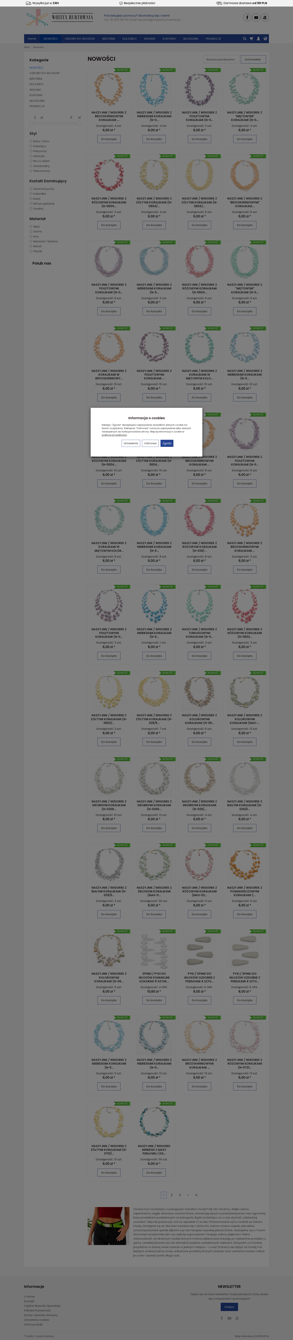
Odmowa (150, 443)
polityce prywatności (114, 435)
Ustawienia (131, 443)
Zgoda (167, 443)
